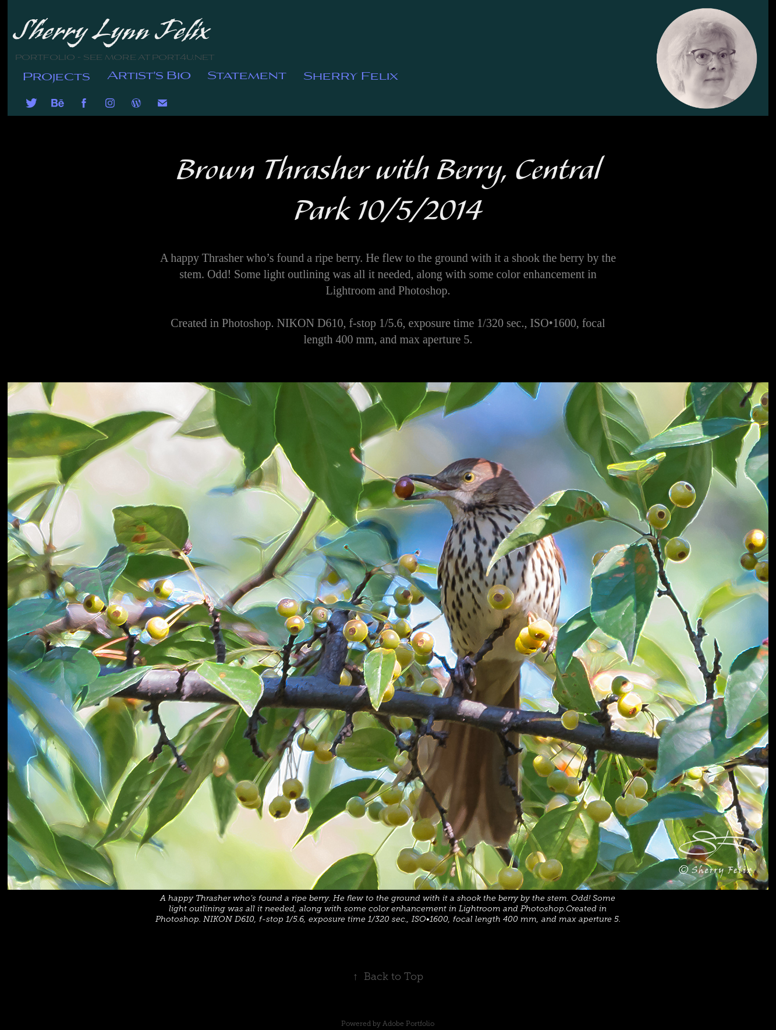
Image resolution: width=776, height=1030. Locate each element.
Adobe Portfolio (408, 1024)
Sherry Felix (350, 75)
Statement (246, 74)
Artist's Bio (149, 74)
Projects (56, 75)
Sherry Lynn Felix (112, 31)
